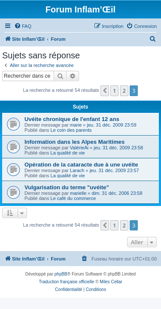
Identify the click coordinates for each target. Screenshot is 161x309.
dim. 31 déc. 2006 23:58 (117, 193)
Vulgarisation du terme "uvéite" (66, 187)
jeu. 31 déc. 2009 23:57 (114, 170)
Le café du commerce (73, 198)
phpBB (61, 274)
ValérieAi (79, 147)
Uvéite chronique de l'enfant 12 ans (71, 119)
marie (76, 124)
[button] (104, 90)
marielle (78, 193)
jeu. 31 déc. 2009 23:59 (112, 124)
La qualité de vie (68, 152)
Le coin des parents (71, 130)
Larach (77, 170)
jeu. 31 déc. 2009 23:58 (118, 147)
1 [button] (114, 90)
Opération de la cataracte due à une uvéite (81, 164)
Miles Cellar (111, 281)
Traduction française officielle (66, 281)
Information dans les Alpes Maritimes (74, 142)
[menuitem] (22, 26)
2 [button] (124, 90)
